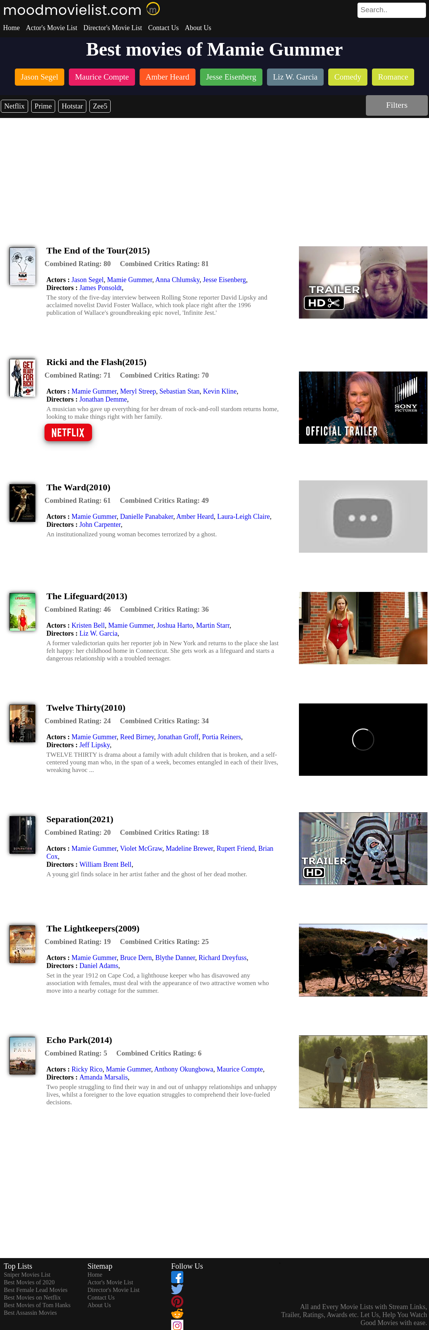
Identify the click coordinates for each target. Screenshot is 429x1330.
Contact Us (163, 28)
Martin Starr (213, 625)
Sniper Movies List (27, 1274)
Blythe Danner (175, 958)
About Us (198, 28)
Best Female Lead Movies (36, 1290)
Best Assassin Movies (30, 1312)
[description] (77, 264)
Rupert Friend (235, 848)
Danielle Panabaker (146, 516)
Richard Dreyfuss (222, 958)
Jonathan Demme (103, 399)
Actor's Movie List (51, 28)
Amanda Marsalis (103, 1077)
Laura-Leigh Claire (243, 516)
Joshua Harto (174, 625)
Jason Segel (88, 280)
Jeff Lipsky (94, 745)
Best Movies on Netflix (32, 1297)
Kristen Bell (88, 625)
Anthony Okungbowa (183, 1069)
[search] (392, 10)
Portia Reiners (221, 737)
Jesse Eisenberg (224, 280)
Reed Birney (137, 737)
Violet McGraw (141, 848)
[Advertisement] (214, 175)
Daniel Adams (98, 966)
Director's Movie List (112, 28)
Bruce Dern (136, 958)
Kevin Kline (220, 391)
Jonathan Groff (178, 737)
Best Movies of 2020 (29, 1282)
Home (11, 28)
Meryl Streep (138, 391)
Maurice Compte (240, 1069)
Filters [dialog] (396, 105)
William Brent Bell (105, 864)
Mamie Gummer (129, 280)
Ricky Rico (87, 1069)
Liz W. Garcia (98, 633)
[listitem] (39, 78)
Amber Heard (194, 516)
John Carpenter (100, 524)
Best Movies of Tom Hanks (37, 1305)
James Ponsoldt (100, 288)
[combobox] (375, 10)
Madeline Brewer (189, 848)
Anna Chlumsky (177, 280)
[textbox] (375, 10)
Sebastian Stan (179, 391)
